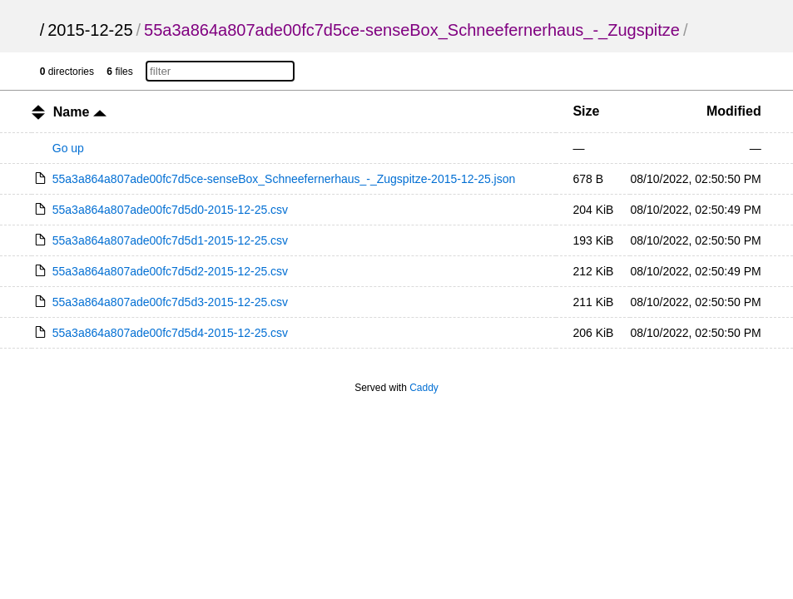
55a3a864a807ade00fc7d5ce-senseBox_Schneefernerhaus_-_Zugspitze (412, 30)
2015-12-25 (89, 30)
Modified (733, 111)
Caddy (424, 388)
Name (80, 112)
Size (585, 111)
